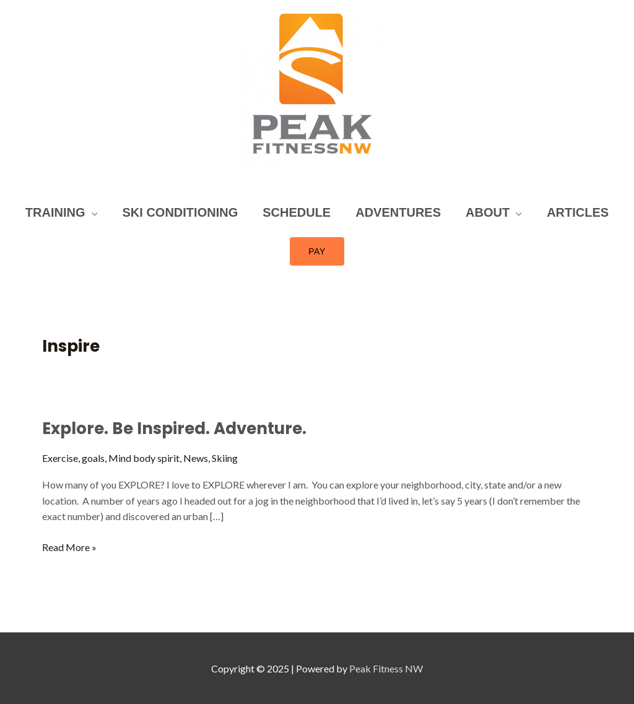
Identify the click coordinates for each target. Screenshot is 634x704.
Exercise (60, 458)
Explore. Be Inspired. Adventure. (174, 428)
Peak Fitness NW (386, 668)
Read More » (69, 546)
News (195, 458)
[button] (317, 251)
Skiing (225, 458)
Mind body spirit (144, 458)
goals (93, 458)
